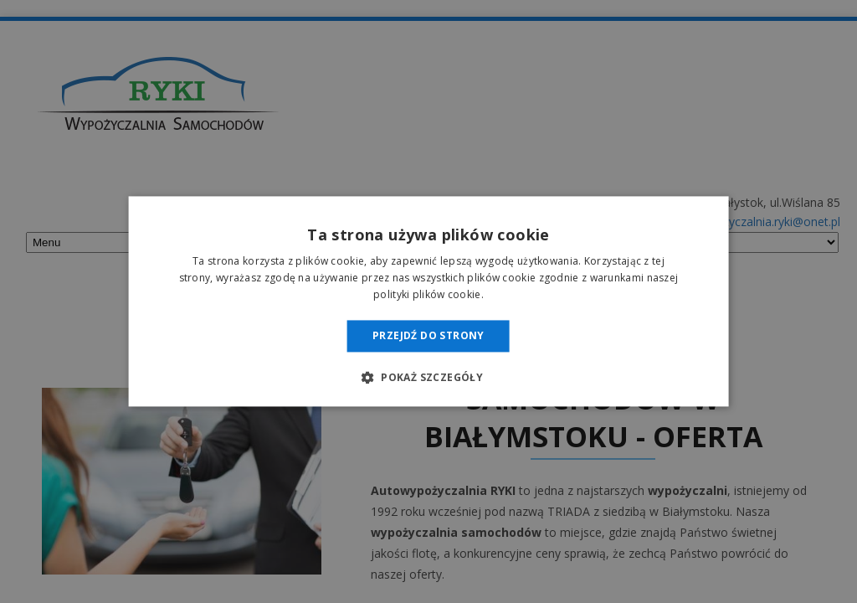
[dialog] (428, 301)
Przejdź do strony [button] (428, 335)
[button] (428, 377)
